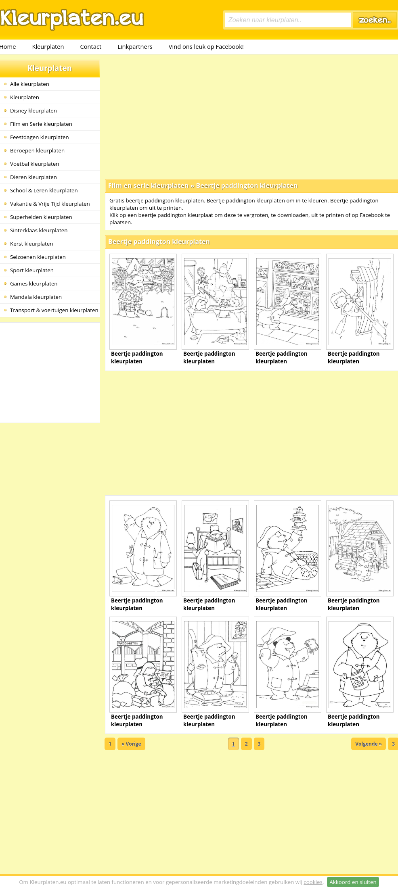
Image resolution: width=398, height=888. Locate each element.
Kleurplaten (48, 46)
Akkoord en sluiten (352, 882)
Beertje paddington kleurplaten (246, 185)
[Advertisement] (249, 116)
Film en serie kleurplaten (148, 185)
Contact (91, 46)
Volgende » (368, 743)
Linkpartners (135, 46)
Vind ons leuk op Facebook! (206, 46)
